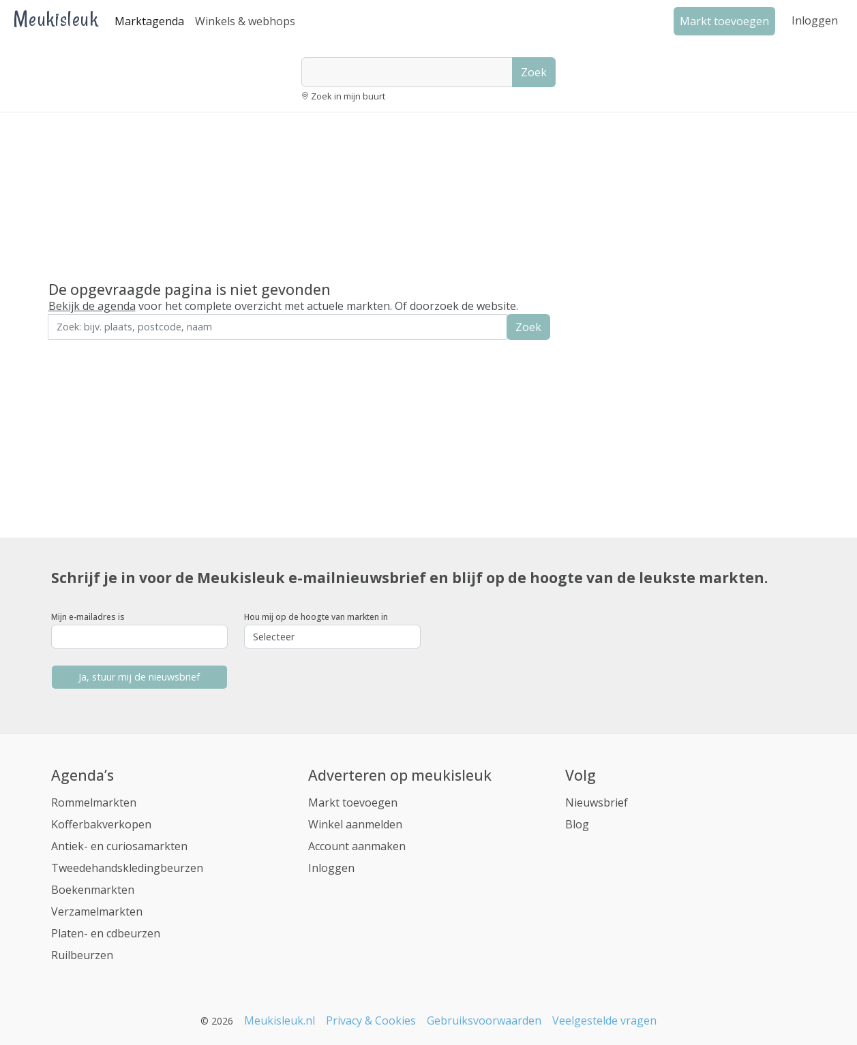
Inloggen (815, 20)
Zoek (534, 72)
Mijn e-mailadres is (88, 617)
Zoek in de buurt (86, 349)
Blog (577, 824)
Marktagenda (149, 21)
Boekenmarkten (92, 889)
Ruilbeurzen (82, 955)
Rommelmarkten (93, 802)
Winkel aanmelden (355, 824)
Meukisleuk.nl (279, 1020)
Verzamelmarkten (96, 911)
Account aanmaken (357, 846)
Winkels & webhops (245, 21)
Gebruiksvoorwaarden (484, 1020)
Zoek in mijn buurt (348, 96)
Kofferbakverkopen (101, 824)
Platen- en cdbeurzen (105, 933)
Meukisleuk (56, 18)
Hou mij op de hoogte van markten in (316, 617)
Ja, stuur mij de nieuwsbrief (139, 676)
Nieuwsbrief (596, 802)
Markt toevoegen (352, 802)
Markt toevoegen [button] (724, 21)
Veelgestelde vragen (604, 1020)
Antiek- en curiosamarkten (119, 846)
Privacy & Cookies (371, 1020)
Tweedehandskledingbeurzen (127, 867)
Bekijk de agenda (92, 305)
